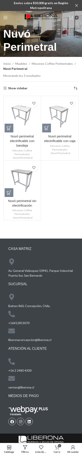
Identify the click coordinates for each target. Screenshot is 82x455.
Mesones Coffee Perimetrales (52, 63)
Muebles (21, 63)
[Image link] (41, 440)
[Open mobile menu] (5, 17)
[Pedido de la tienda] (75, 88)
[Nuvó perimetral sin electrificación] (22, 179)
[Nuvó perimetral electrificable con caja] (59, 114)
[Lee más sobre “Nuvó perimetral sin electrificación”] (9, 192)
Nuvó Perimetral (23, 157)
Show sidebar (18, 88)
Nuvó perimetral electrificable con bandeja (22, 140)
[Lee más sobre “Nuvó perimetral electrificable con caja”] (46, 128)
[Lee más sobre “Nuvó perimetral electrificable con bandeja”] (9, 128)
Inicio (7, 63)
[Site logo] (41, 17)
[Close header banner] (76, 5)
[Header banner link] (34, 5)
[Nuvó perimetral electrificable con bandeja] (22, 114)
